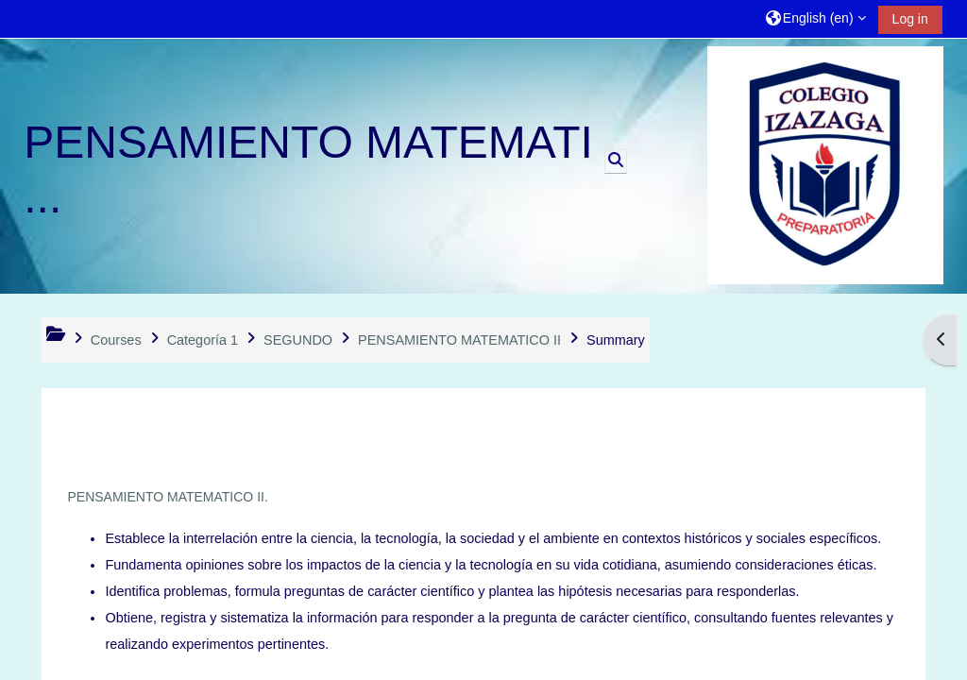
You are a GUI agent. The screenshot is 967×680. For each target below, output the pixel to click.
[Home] (825, 165)
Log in (910, 18)
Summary (615, 340)
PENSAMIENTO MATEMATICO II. (167, 496)
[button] (816, 18)
